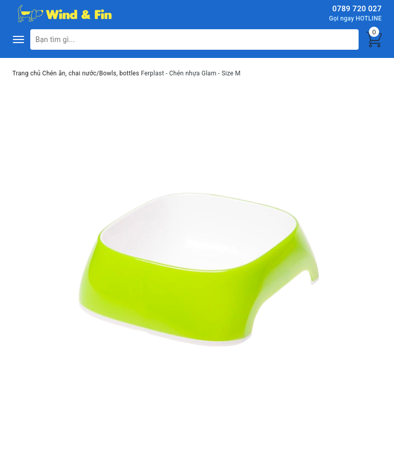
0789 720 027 (357, 8)
